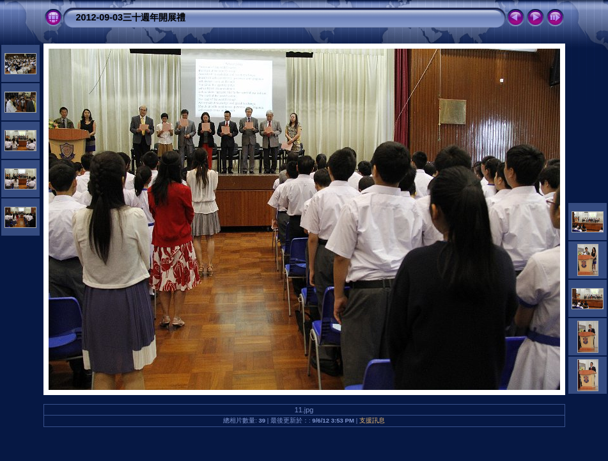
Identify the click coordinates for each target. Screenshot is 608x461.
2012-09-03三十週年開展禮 (131, 17)
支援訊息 (372, 420)
